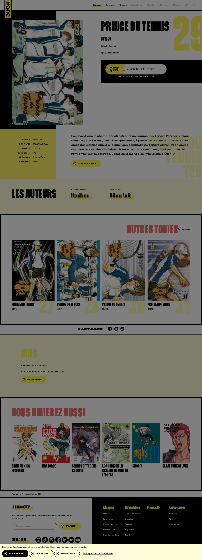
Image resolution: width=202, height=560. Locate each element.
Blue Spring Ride (111, 535)
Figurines (129, 530)
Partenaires (177, 507)
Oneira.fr (153, 507)
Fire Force (108, 519)
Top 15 (128, 535)
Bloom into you (110, 524)
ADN (171, 519)
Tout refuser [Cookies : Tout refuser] (42, 554)
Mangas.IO (174, 524)
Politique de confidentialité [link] (98, 553)
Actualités (132, 507)
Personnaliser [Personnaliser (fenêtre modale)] (68, 554)
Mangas (108, 507)
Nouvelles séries (133, 514)
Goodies (129, 519)
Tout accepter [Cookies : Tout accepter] (16, 554)
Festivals (129, 524)
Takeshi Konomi (108, 46)
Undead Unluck (110, 530)
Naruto (106, 514)
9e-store (173, 514)
